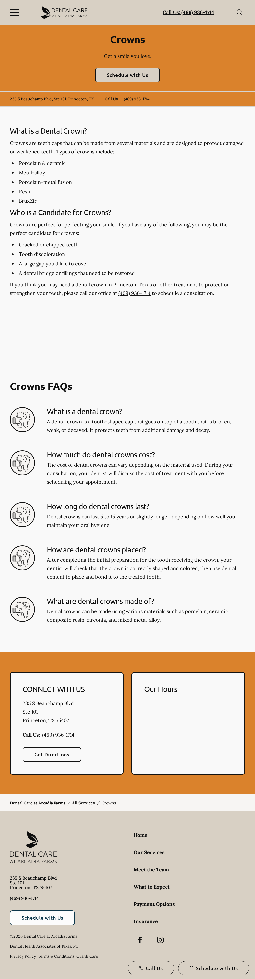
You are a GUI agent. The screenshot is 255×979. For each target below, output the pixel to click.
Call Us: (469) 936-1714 (188, 12)
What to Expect (152, 887)
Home (140, 835)
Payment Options (154, 904)
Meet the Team (151, 869)
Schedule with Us (127, 75)
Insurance (146, 921)
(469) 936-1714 (137, 98)
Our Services (149, 852)
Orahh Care (87, 956)
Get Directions (51, 754)
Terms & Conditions (56, 956)
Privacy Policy (23, 956)
